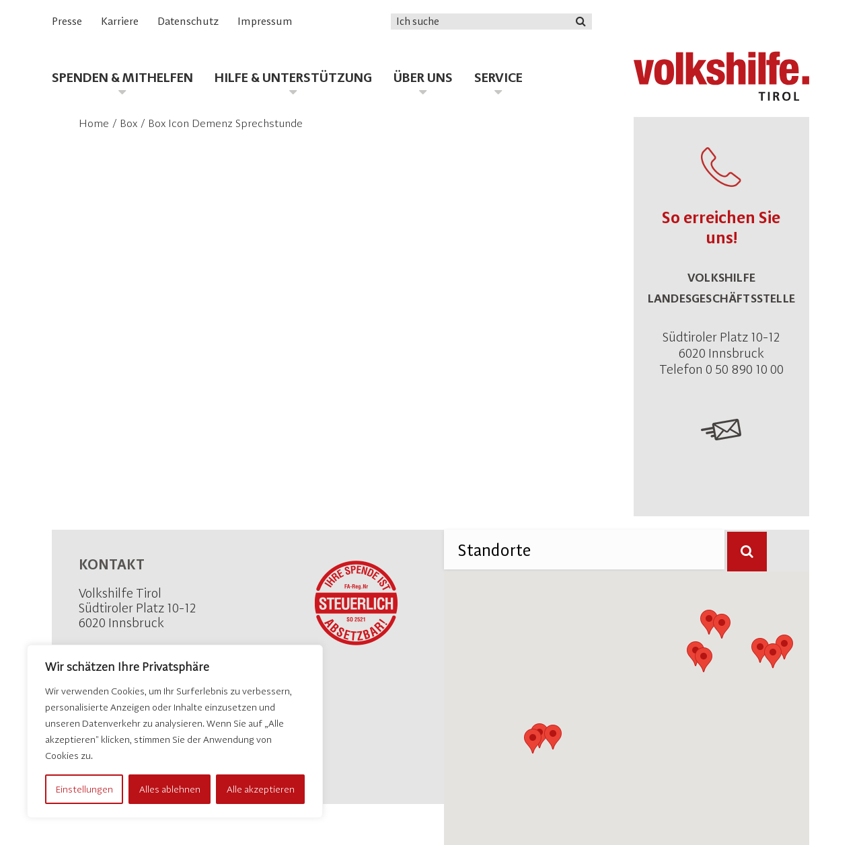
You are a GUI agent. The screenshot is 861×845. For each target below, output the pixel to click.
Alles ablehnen (169, 789)
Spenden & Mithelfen (122, 77)
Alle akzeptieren (261, 789)
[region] (175, 731)
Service (498, 77)
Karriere (120, 21)
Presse (67, 21)
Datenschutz (188, 21)
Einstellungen (84, 789)
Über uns (423, 77)
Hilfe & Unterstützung (293, 77)
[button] (532, 741)
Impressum (265, 21)
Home (94, 123)
